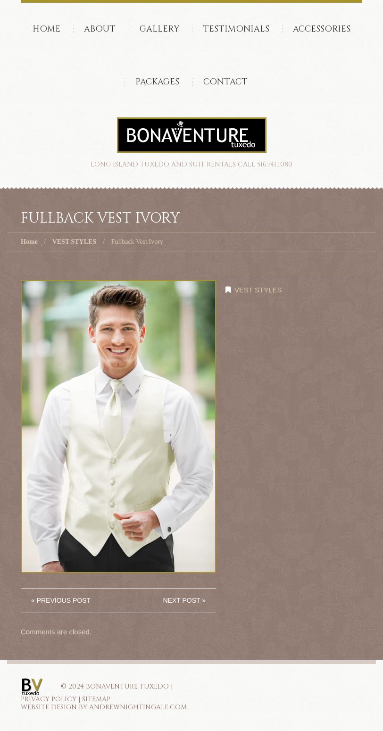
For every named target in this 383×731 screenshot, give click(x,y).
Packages (157, 82)
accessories (321, 29)
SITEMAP (96, 699)
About (100, 29)
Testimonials (236, 29)
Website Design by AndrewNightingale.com (104, 707)
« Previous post (61, 600)
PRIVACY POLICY (48, 699)
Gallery (159, 29)
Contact (225, 82)
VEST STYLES (74, 241)
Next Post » (184, 600)
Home (46, 29)
